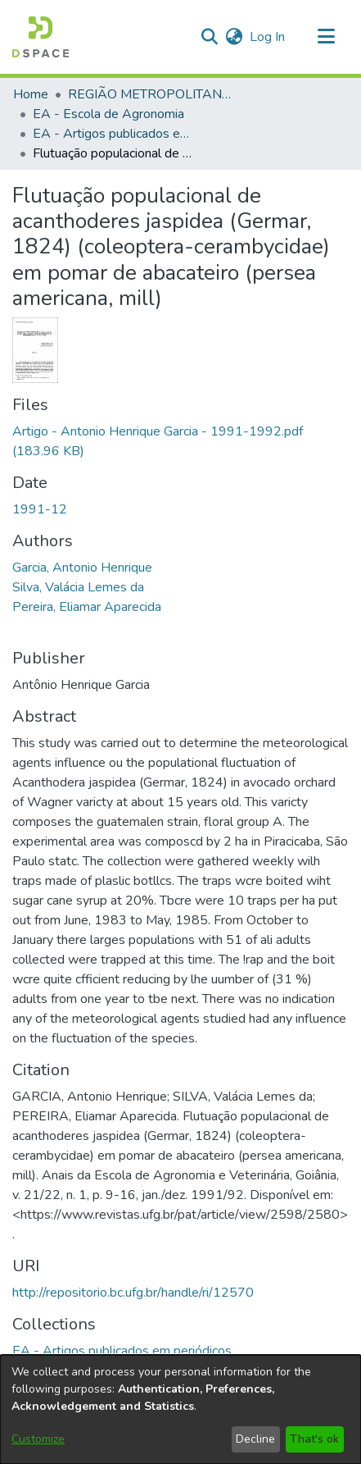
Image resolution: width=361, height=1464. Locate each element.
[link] (122, 1351)
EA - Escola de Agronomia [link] (108, 114)
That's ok (314, 1439)
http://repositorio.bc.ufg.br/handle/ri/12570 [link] (133, 1293)
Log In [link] (268, 37)
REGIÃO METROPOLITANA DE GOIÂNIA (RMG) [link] (150, 94)
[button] (40, 36)
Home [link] (30, 94)
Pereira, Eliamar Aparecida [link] (86, 607)
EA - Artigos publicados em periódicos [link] (114, 134)
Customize (38, 1439)
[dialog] (180, 1409)
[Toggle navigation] (326, 36)
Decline (255, 1439)
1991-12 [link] (39, 509)
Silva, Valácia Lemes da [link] (78, 587)
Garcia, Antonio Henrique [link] (82, 568)
